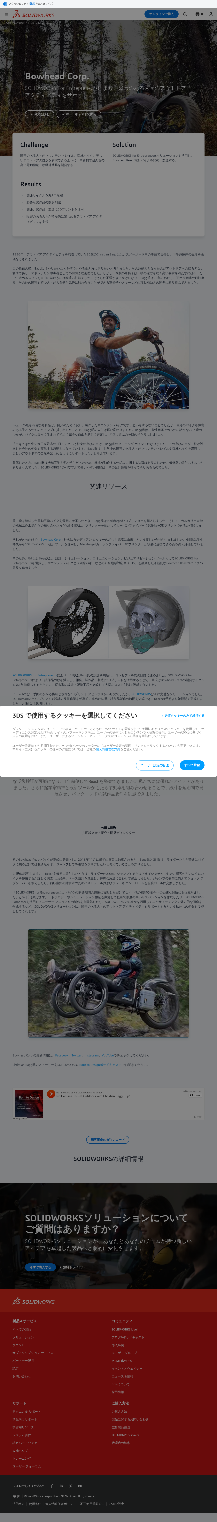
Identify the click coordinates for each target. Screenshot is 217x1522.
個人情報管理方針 (108, 749)
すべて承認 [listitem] (192, 765)
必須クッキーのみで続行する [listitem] (185, 715)
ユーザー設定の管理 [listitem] (155, 765)
